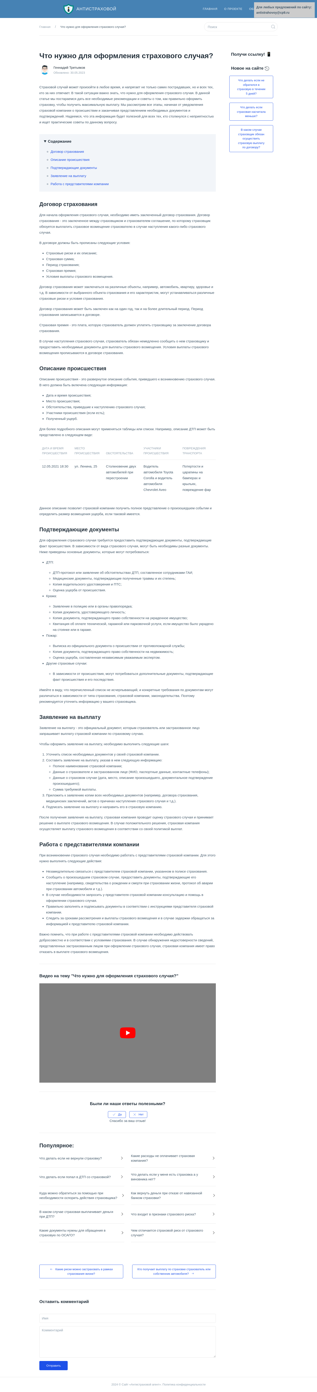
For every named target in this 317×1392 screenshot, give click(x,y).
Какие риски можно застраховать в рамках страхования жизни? (81, 1271)
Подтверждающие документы (74, 168)
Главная (210, 9)
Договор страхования (67, 151)
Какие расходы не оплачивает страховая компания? (163, 1158)
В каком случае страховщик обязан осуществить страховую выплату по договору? (251, 138)
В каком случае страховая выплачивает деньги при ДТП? (76, 1214)
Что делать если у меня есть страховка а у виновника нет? (164, 1177)
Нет (138, 1114)
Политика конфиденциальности (184, 1384)
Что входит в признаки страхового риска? (163, 1214)
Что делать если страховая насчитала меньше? (251, 112)
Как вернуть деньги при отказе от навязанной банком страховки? (166, 1195)
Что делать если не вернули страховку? (70, 1158)
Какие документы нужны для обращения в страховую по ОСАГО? (72, 1232)
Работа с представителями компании (80, 184)
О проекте (233, 9)
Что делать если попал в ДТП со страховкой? (75, 1177)
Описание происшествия (70, 160)
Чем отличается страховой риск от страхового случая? (167, 1232)
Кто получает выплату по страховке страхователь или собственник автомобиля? (173, 1271)
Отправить (53, 1365)
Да (117, 1114)
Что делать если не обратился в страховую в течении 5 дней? (251, 87)
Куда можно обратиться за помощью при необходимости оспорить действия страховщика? (78, 1195)
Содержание (59, 141)
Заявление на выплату (68, 176)
